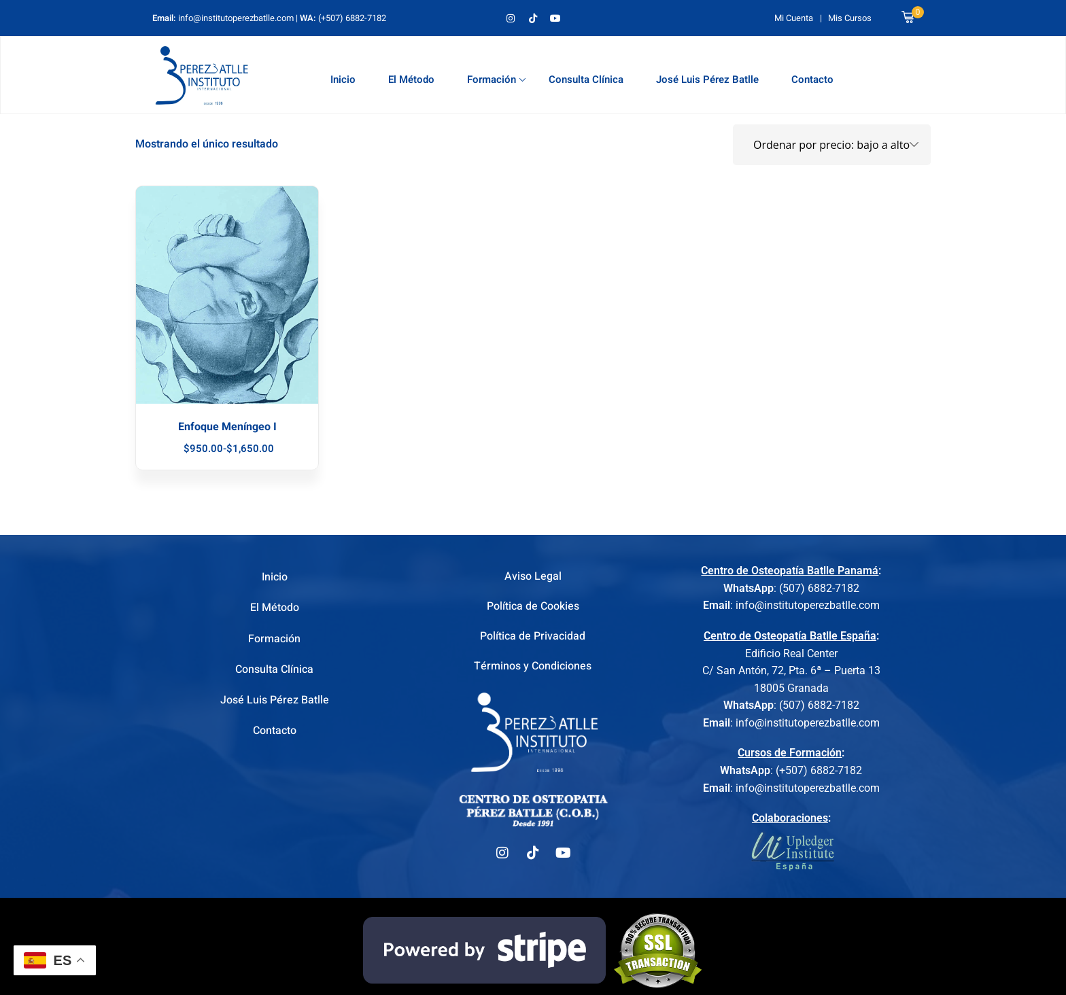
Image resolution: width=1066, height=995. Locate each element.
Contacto (812, 79)
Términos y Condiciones (532, 669)
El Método (411, 79)
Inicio (343, 79)
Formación (496, 79)
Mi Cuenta (793, 18)
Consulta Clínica (586, 79)
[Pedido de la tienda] (832, 145)
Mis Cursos (850, 18)
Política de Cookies (533, 607)
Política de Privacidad (532, 639)
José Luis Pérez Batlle (707, 79)
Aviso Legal (533, 577)
